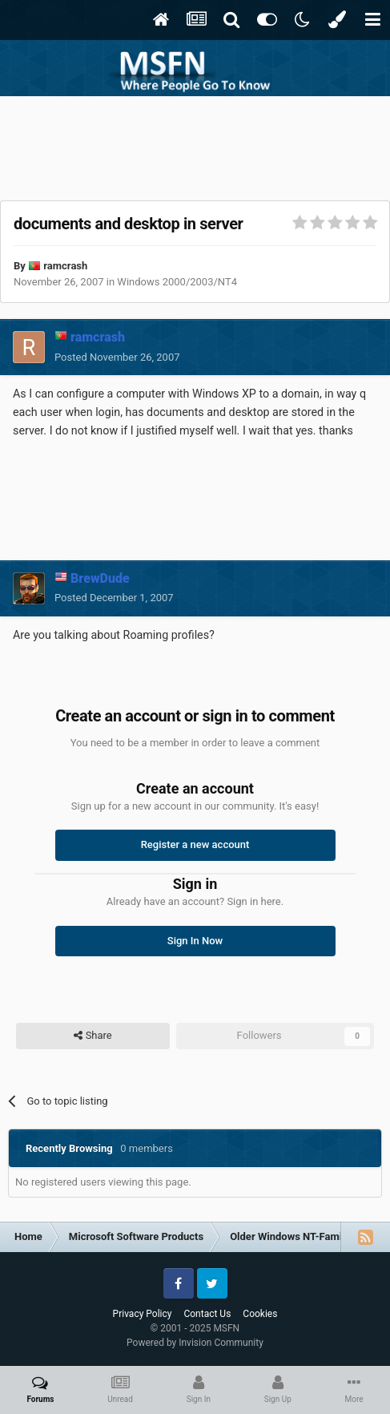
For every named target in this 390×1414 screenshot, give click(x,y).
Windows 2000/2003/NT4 (177, 282)
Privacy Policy (142, 1313)
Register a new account (195, 844)
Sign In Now (195, 941)
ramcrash (65, 266)
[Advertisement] (195, 144)
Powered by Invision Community (195, 1342)
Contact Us (207, 1313)
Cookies (260, 1313)
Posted (117, 357)
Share (92, 1036)
